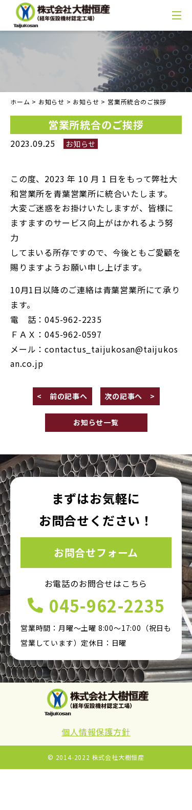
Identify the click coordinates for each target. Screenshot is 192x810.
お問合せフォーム (96, 552)
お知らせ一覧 (96, 422)
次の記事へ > (129, 396)
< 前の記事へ (62, 396)
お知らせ (81, 144)
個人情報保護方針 (95, 732)
